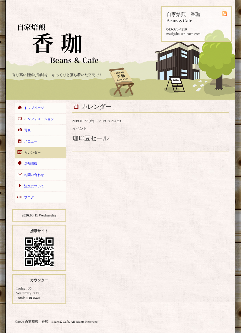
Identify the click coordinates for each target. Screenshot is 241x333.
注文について (34, 186)
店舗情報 (30, 163)
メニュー (30, 141)
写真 (27, 130)
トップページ (34, 108)
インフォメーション (39, 119)
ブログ (29, 197)
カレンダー (32, 152)
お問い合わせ (34, 175)
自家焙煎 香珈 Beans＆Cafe (47, 321)
